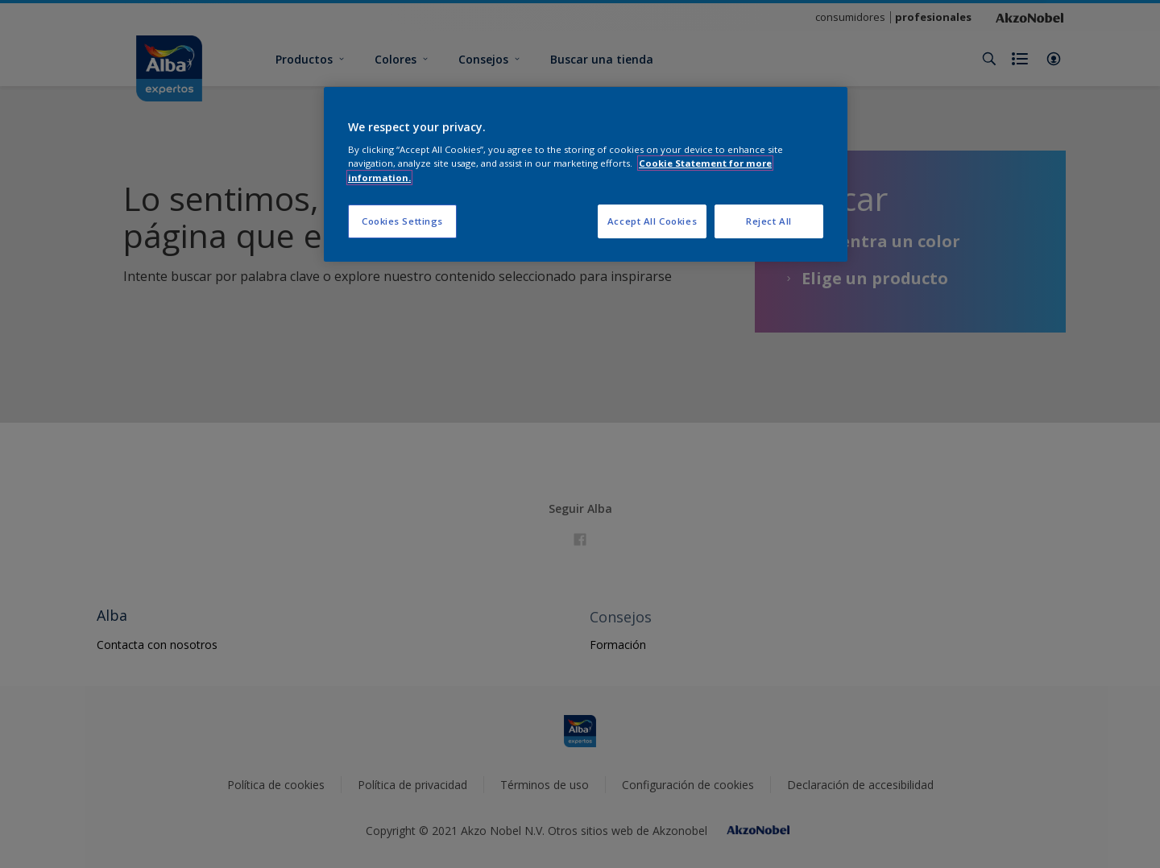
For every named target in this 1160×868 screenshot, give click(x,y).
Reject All (769, 221)
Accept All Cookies (652, 221)
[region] (585, 174)
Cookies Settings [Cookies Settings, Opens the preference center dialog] (402, 221)
